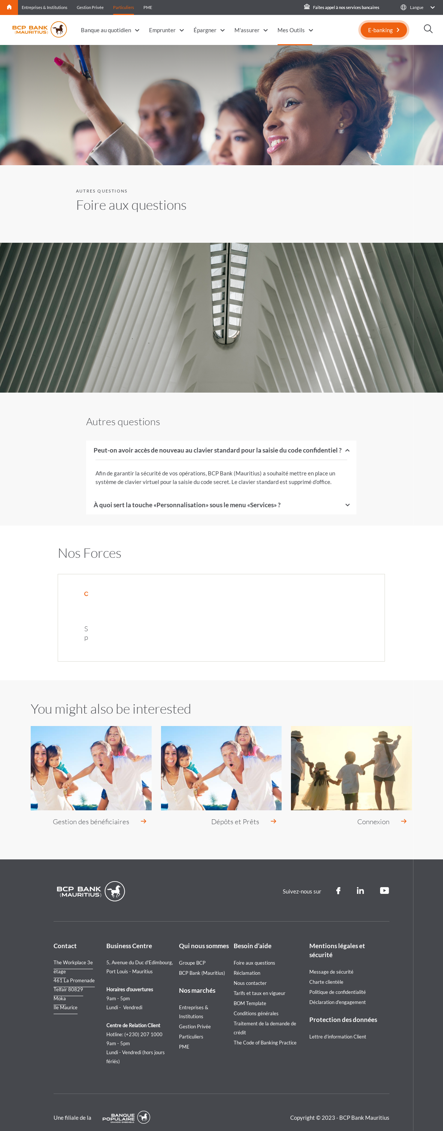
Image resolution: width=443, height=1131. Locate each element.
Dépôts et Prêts (235, 811)
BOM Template (250, 994)
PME (147, 7)
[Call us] (428, 574)
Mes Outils (291, 30)
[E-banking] (384, 29)
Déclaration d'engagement (337, 992)
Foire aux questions (254, 953)
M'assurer (247, 30)
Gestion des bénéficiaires (91, 811)
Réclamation (247, 963)
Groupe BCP (192, 953)
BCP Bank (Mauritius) (202, 963)
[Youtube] (384, 881)
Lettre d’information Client (337, 1027)
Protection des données (343, 1010)
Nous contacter (250, 973)
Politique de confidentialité (337, 982)
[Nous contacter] (428, 597)
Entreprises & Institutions (44, 7)
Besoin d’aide (252, 936)
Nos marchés (197, 981)
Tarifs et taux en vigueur (259, 983)
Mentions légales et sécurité (337, 940)
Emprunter (162, 30)
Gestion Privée (90, 7)
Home (9, 7)
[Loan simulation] (428, 550)
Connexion (373, 811)
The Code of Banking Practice (265, 1033)
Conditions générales (256, 1004)
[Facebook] (338, 881)
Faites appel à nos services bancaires (341, 7)
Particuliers (123, 7)
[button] (417, 7)
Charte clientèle (326, 972)
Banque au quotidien (106, 30)
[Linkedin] (360, 881)
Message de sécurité (331, 962)
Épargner (205, 30)
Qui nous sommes (204, 936)
